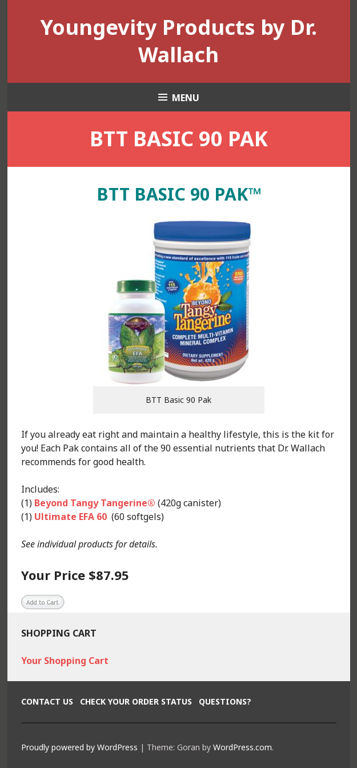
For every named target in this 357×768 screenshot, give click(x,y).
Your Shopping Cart (65, 660)
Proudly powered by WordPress (79, 747)
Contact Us (47, 701)
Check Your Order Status (136, 701)
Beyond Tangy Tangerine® (94, 503)
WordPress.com (242, 747)
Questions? (225, 701)
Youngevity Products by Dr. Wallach (179, 41)
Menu (185, 97)
